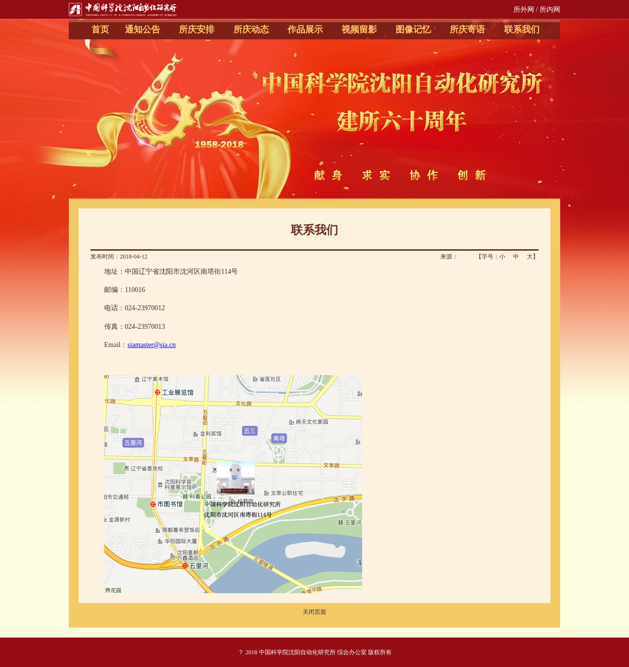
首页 (100, 29)
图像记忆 (413, 29)
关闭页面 (314, 612)
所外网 (524, 9)
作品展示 (305, 29)
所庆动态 (251, 29)
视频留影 (359, 29)
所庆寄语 (467, 29)
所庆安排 (196, 29)
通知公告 (142, 29)
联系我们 (522, 29)
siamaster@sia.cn (151, 344)
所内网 (550, 9)
